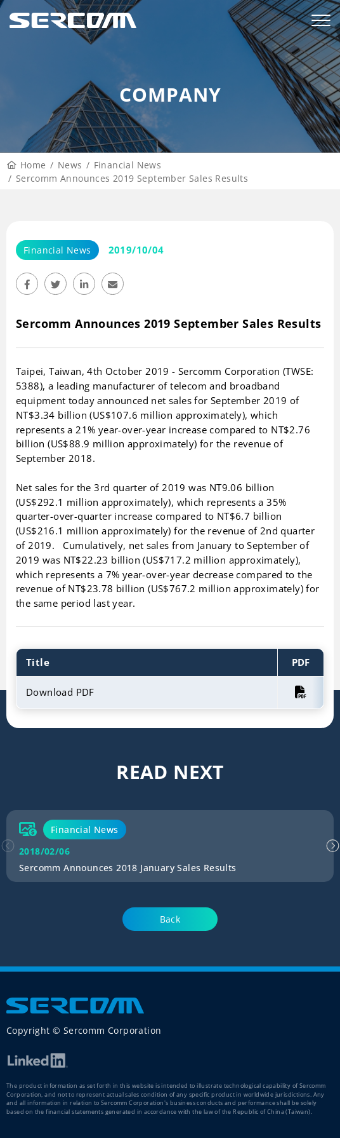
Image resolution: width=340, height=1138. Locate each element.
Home (26, 165)
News (70, 165)
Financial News (128, 165)
